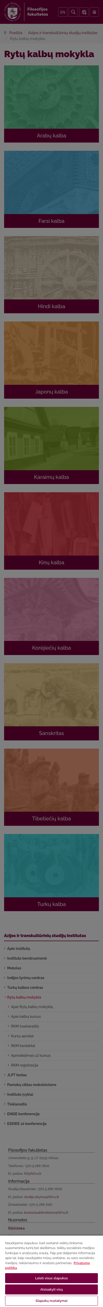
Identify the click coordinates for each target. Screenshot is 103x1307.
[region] (51, 1271)
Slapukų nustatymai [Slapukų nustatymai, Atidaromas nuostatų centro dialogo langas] (51, 1301)
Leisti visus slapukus (51, 1278)
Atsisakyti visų (51, 1289)
